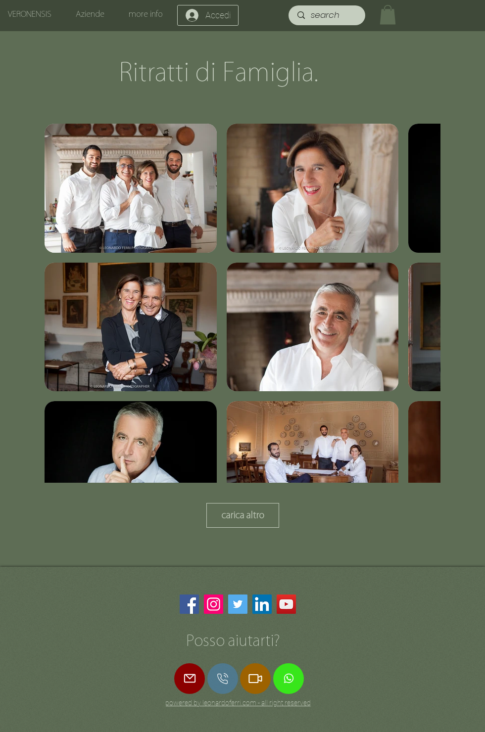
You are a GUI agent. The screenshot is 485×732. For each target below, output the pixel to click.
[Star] (222, 678)
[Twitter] (237, 604)
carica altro (242, 514)
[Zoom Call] (255, 678)
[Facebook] (189, 604)
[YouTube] (286, 604)
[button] (388, 14)
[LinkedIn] (262, 604)
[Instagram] (213, 604)
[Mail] (189, 678)
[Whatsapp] (288, 678)
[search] (327, 15)
